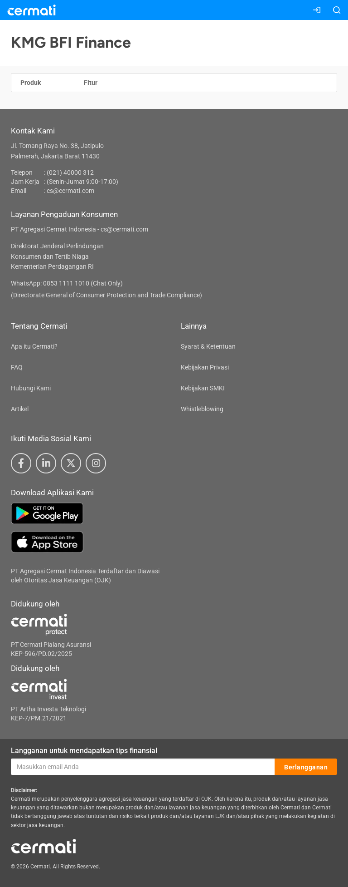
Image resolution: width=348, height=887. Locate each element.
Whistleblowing (202, 409)
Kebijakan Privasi (205, 367)
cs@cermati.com (70, 190)
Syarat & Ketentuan (208, 346)
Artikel (20, 409)
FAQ (17, 367)
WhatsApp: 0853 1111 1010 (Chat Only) (67, 283)
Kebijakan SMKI (203, 388)
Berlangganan (306, 767)
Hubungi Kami (31, 388)
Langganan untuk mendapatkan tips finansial (84, 750)
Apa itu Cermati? (34, 346)
